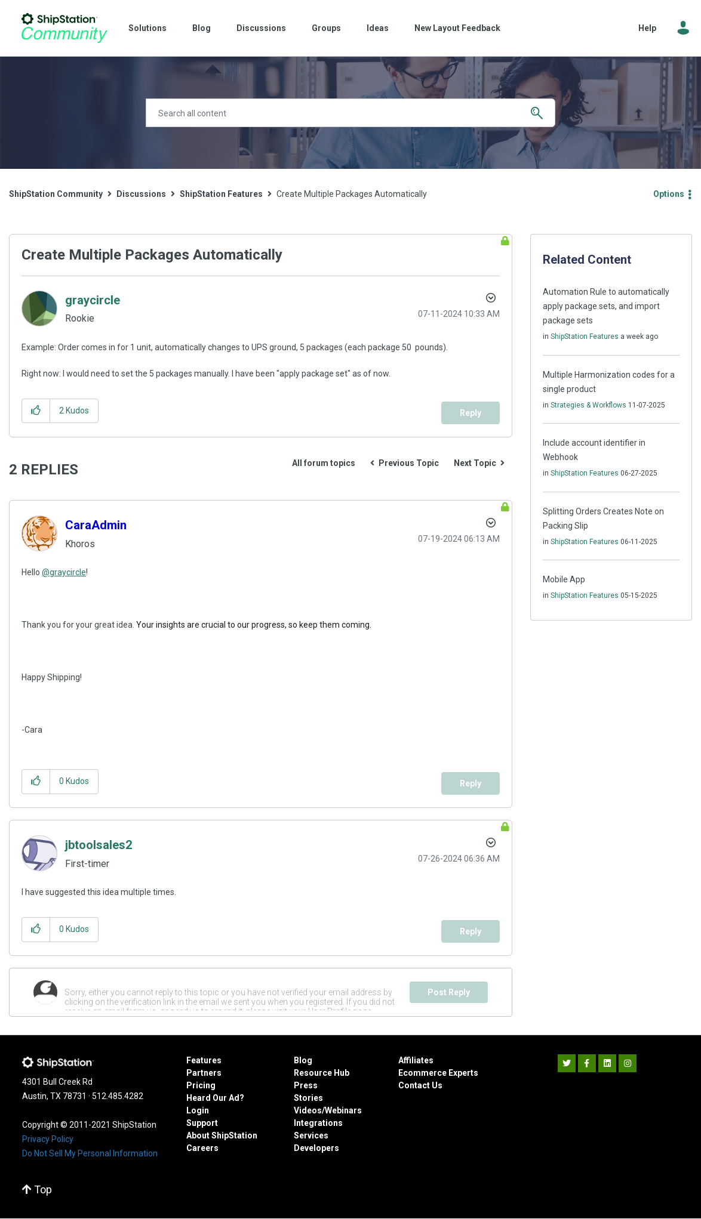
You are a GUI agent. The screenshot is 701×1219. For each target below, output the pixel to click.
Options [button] (668, 194)
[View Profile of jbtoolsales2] (98, 845)
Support (202, 1123)
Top (37, 1189)
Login (197, 1110)
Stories (308, 1098)
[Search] (350, 112)
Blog (201, 28)
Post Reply (449, 992)
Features (204, 1060)
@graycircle (64, 572)
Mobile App (564, 579)
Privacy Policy (47, 1139)
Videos (308, 1110)
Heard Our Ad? (215, 1098)
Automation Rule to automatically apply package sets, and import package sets (606, 306)
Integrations (318, 1123)
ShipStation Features (221, 194)
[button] (36, 410)
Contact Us (420, 1085)
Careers (202, 1148)
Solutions (147, 28)
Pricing (201, 1085)
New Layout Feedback (457, 28)
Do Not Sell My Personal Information (90, 1153)
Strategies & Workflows (588, 405)
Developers (316, 1148)
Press (306, 1085)
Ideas (378, 28)
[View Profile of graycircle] (92, 300)
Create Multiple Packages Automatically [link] (351, 194)
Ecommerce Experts (438, 1073)
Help (647, 28)
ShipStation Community (64, 28)
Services (311, 1135)
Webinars (343, 1110)
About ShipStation (221, 1135)
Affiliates (415, 1060)
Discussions (261, 28)
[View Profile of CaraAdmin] (96, 525)
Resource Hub (321, 1073)
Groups (326, 28)
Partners (204, 1073)
